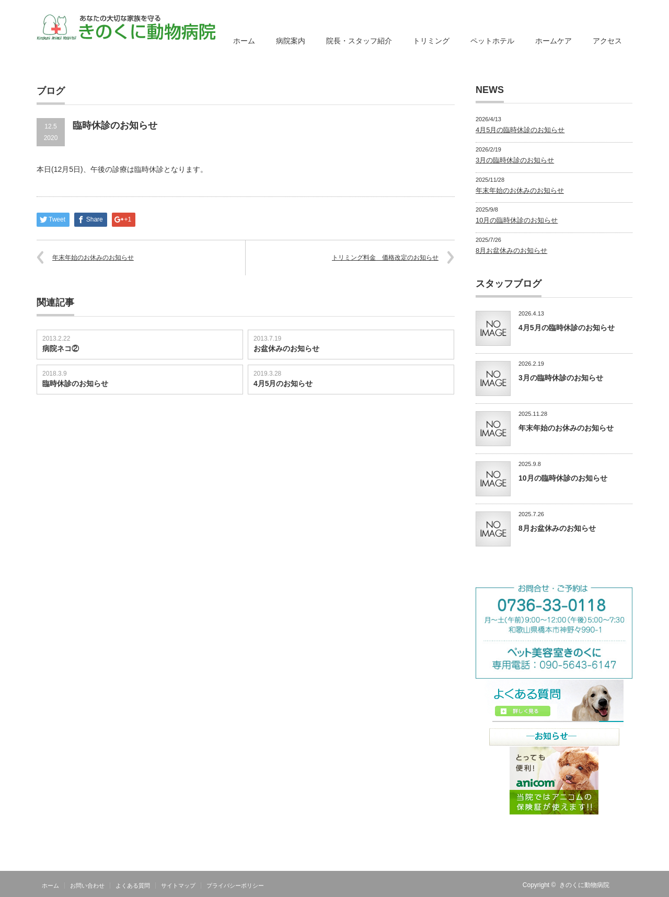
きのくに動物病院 (584, 885)
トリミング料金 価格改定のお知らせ (385, 257)
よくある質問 (133, 885)
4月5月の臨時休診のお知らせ (520, 130)
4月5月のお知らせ (283, 383)
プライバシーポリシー (235, 885)
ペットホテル (492, 41)
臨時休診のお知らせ (75, 383)
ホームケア (553, 41)
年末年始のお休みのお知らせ (93, 257)
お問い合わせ (87, 885)
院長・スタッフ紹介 (359, 41)
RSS (626, 885)
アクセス (607, 41)
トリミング (431, 41)
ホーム (244, 41)
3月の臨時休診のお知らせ (515, 160)
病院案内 (290, 41)
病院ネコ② (60, 348)
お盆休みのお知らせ (286, 348)
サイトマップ (178, 885)
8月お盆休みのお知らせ (511, 250)
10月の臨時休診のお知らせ (517, 220)
